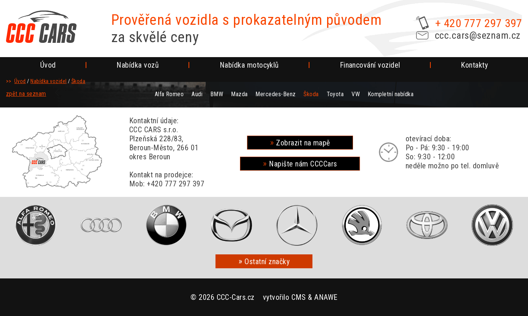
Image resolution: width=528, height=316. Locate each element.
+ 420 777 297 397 (478, 23)
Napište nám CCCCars (303, 163)
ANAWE (325, 297)
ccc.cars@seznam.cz (477, 35)
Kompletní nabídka (390, 94)
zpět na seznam (26, 93)
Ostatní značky (267, 261)
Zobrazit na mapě (303, 142)
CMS (298, 297)
